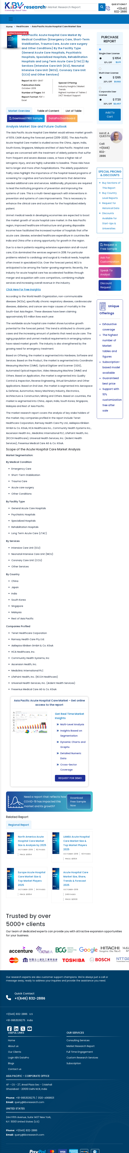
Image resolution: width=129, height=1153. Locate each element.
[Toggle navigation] (10, 19)
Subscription (74, 1063)
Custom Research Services (82, 1057)
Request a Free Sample (108, 247)
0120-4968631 (46, 1097)
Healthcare (22, 26)
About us (13, 1046)
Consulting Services (78, 1040)
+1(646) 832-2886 (120, 10)
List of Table (73, 111)
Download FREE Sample (25, 118)
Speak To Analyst (106, 272)
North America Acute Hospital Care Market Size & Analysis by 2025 (32, 841)
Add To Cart (110, 115)
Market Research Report (81, 1046)
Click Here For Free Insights (23, 289)
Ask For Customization (109, 260)
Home (9, 26)
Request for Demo (70, 778)
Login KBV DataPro (18, 1057)
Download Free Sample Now (78, 801)
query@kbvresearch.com (29, 1102)
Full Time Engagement (80, 1052)
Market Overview (19, 111)
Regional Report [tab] (18, 825)
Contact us (14, 1069)
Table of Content (48, 111)
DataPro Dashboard (62, 118)
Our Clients (14, 1052)
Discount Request (106, 285)
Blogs (11, 1063)
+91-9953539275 (15, 1020)
